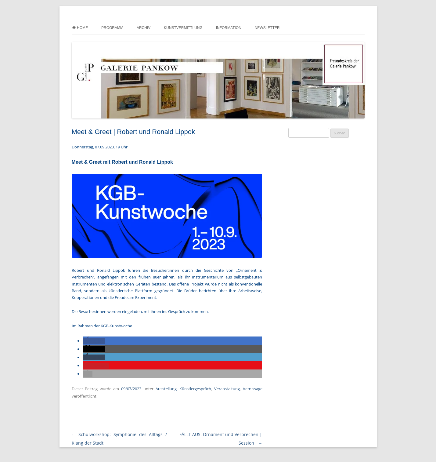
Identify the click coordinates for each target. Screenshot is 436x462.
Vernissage (252, 388)
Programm (112, 28)
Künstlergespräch (195, 388)
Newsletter (267, 28)
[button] (94, 341)
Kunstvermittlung (183, 28)
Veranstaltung (227, 388)
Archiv (143, 28)
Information (228, 28)
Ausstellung (166, 388)
